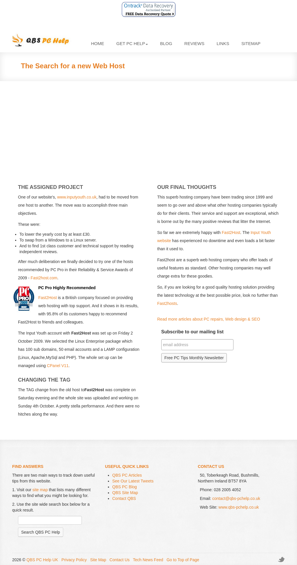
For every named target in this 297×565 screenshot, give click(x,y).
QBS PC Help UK (42, 559)
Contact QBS (124, 498)
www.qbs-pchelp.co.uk (238, 507)
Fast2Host (47, 297)
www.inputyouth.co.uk (76, 197)
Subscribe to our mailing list (192, 331)
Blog (166, 43)
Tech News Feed (148, 559)
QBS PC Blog (124, 486)
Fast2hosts (167, 303)
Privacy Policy (74, 559)
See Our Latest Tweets (132, 481)
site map (40, 489)
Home (97, 43)
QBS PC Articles (127, 475)
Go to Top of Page (182, 559)
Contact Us (120, 559)
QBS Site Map (125, 492)
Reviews (194, 43)
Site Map (98, 559)
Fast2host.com (44, 278)
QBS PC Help (44, 40)
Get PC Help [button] (132, 43)
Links (223, 43)
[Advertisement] (148, 127)
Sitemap (250, 43)
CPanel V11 (58, 365)
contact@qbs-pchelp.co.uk (236, 498)
